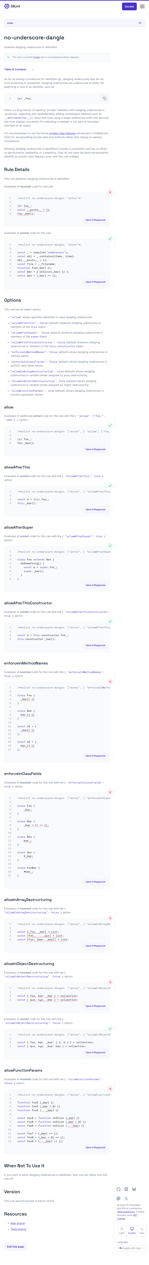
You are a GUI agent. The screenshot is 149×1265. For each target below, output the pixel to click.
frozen (36, 57)
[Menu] (142, 6)
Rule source (18, 1223)
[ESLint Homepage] (12, 6)
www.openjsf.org (126, 1211)
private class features (62, 133)
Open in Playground (95, 220)
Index (74, 23)
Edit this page (15, 1246)
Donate (129, 6)
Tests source (18, 1229)
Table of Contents (18, 69)
